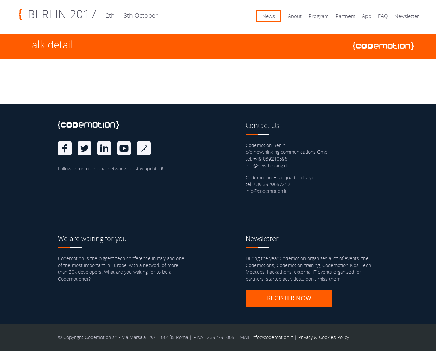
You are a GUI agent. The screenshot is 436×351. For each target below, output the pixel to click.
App (366, 16)
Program (319, 16)
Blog (144, 148)
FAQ (383, 16)
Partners (345, 16)
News (268, 16)
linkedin (104, 148)
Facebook (65, 148)
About (295, 16)
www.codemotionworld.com (386, 46)
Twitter (84, 148)
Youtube (124, 148)
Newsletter (406, 16)
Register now (289, 298)
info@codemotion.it (272, 337)
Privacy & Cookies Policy (323, 337)
